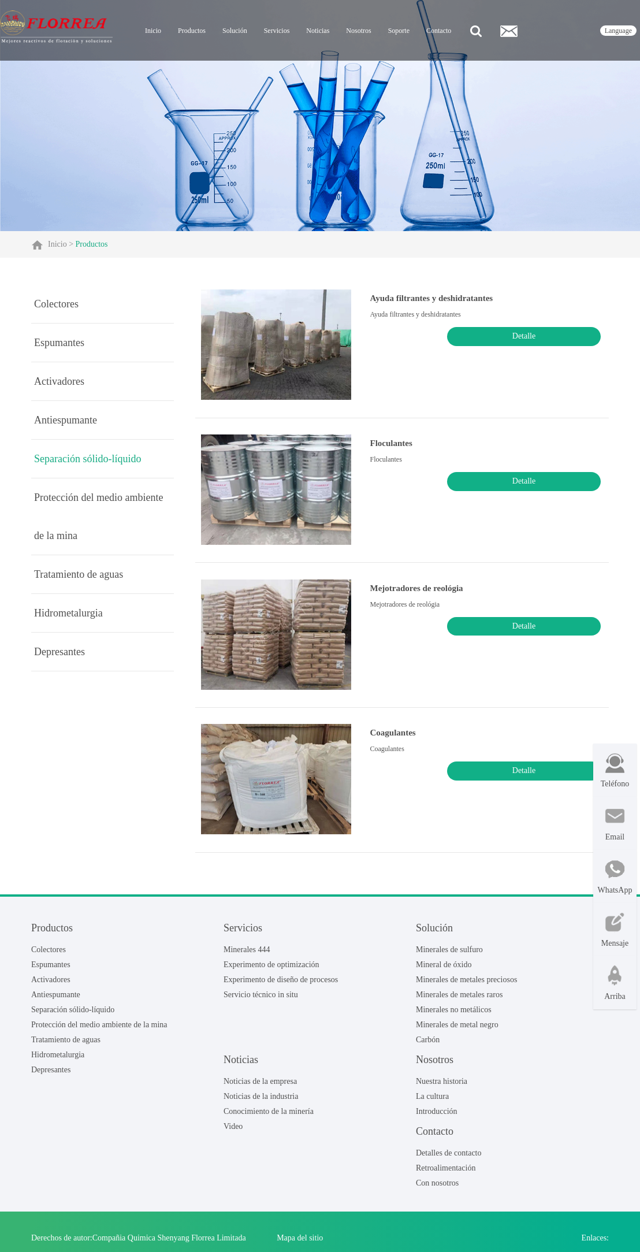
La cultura (432, 1101)
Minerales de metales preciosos (466, 984)
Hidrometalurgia (68, 613)
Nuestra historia (441, 1086)
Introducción (436, 1116)
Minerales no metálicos (454, 1014)
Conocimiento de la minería (269, 1116)
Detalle (573, 337)
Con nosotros (437, 1188)
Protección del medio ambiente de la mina (98, 516)
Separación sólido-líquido (87, 459)
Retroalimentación (445, 1173)
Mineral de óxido (443, 969)
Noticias (317, 31)
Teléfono (615, 770)
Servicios (277, 31)
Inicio (153, 31)
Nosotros (358, 31)
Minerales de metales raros (459, 999)
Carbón (428, 1045)
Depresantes (59, 651)
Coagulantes (387, 741)
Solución (234, 31)
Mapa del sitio (300, 1243)
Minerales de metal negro (457, 1030)
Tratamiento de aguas (78, 574)
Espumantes (59, 342)
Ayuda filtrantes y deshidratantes (426, 299)
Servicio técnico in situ (261, 999)
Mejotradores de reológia (410, 594)
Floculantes (385, 446)
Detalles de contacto (449, 1158)
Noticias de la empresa (260, 1086)
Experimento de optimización (271, 969)
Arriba (615, 983)
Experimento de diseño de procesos (281, 984)
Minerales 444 (247, 954)
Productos (192, 31)
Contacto (438, 31)
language (618, 31)
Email (615, 823)
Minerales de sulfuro (449, 954)
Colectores (56, 304)
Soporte (399, 31)
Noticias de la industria (261, 1101)
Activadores (59, 381)
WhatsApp (615, 876)
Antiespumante (65, 420)
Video (233, 1131)
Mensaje (614, 930)
